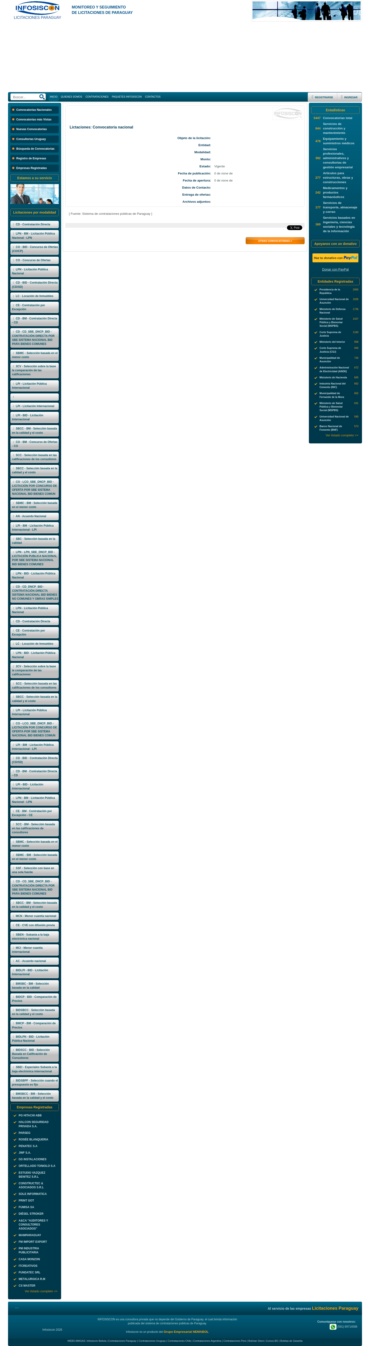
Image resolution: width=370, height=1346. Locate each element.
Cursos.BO (272, 1340)
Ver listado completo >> (41, 1291)
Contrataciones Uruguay (152, 1340)
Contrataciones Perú (234, 1340)
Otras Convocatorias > (275, 240)
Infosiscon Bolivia (96, 1340)
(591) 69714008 (343, 1326)
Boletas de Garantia (291, 1340)
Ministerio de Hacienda (333, 377)
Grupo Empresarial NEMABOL (186, 1332)
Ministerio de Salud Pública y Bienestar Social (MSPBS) (331, 322)
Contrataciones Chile (179, 1340)
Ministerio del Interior (332, 341)
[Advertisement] (185, 57)
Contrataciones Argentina (207, 1340)
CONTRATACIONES (97, 96)
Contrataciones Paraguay (122, 1340)
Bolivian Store (256, 1340)
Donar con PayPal (335, 269)
